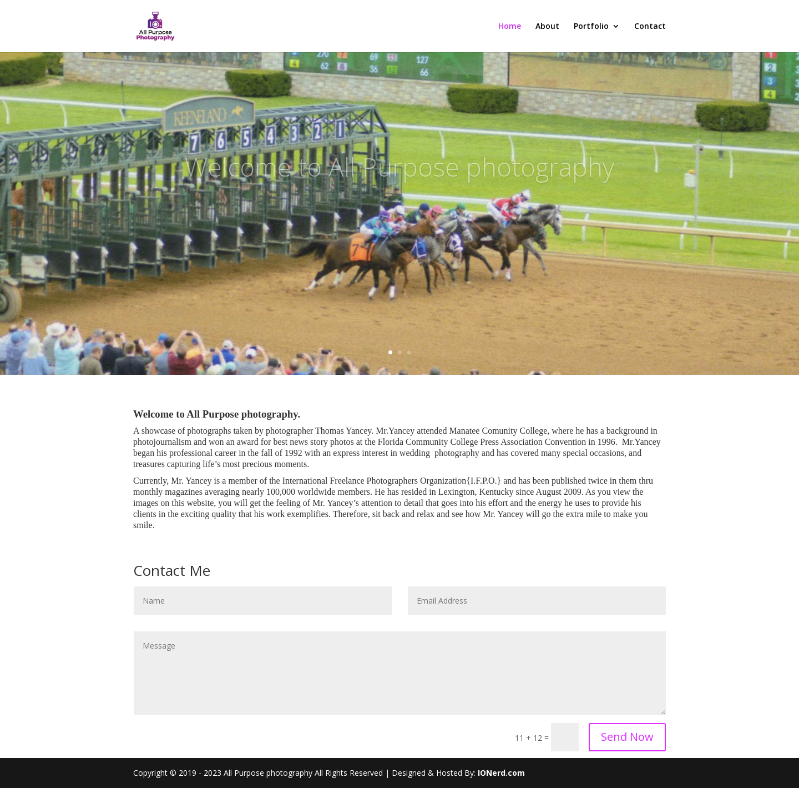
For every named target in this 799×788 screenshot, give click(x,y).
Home (509, 26)
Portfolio (591, 26)
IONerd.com (501, 772)
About (547, 26)
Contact (650, 26)
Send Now (627, 736)
